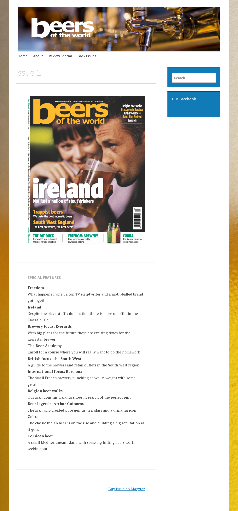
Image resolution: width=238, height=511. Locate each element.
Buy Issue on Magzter (126, 488)
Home (22, 56)
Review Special (60, 56)
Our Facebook (184, 99)
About (38, 56)
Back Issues (87, 56)
